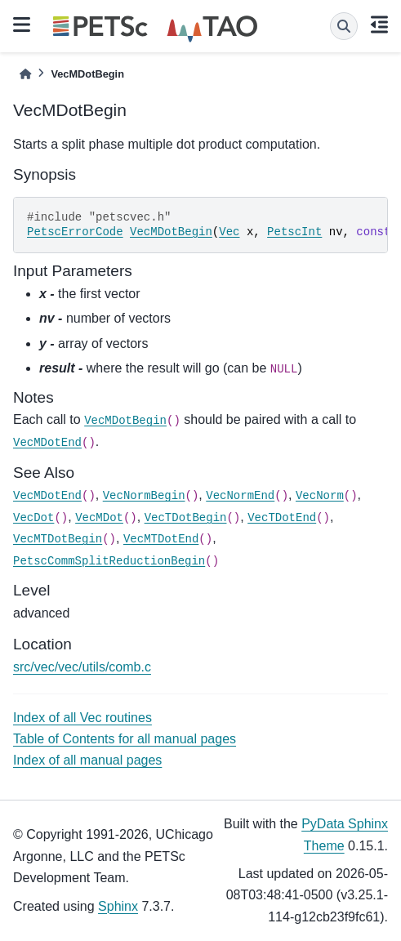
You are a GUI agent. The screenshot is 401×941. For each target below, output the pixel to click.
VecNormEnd (240, 495)
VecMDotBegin (171, 232)
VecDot (33, 517)
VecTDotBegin (186, 517)
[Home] (25, 74)
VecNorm (320, 495)
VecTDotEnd (281, 517)
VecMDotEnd (47, 442)
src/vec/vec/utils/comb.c (82, 667)
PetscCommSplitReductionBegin (109, 561)
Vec (229, 232)
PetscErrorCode (75, 232)
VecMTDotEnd (160, 539)
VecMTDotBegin (57, 539)
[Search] (344, 26)
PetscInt (294, 232)
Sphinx (118, 906)
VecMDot (99, 517)
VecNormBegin (144, 495)
